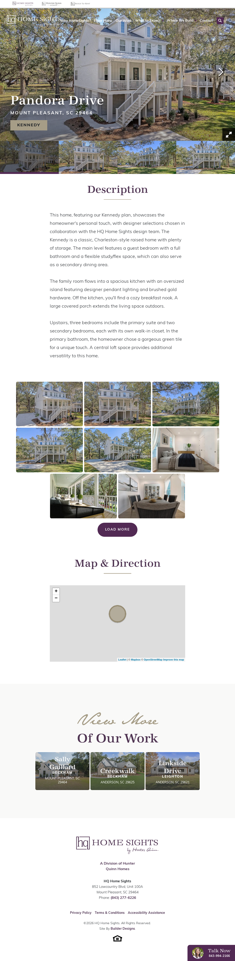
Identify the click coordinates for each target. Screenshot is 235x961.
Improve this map (173, 659)
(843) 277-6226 (123, 898)
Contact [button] (206, 21)
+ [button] (56, 591)
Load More (117, 529)
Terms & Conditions (110, 913)
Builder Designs (123, 929)
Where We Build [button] (180, 21)
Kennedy (28, 125)
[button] (149, 21)
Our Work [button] (124, 21)
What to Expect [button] (148, 21)
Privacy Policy (81, 913)
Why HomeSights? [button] (75, 21)
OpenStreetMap (153, 659)
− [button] (56, 598)
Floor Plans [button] (103, 21)
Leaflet (122, 659)
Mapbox (136, 659)
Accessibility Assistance (146, 913)
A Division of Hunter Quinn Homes (117, 866)
